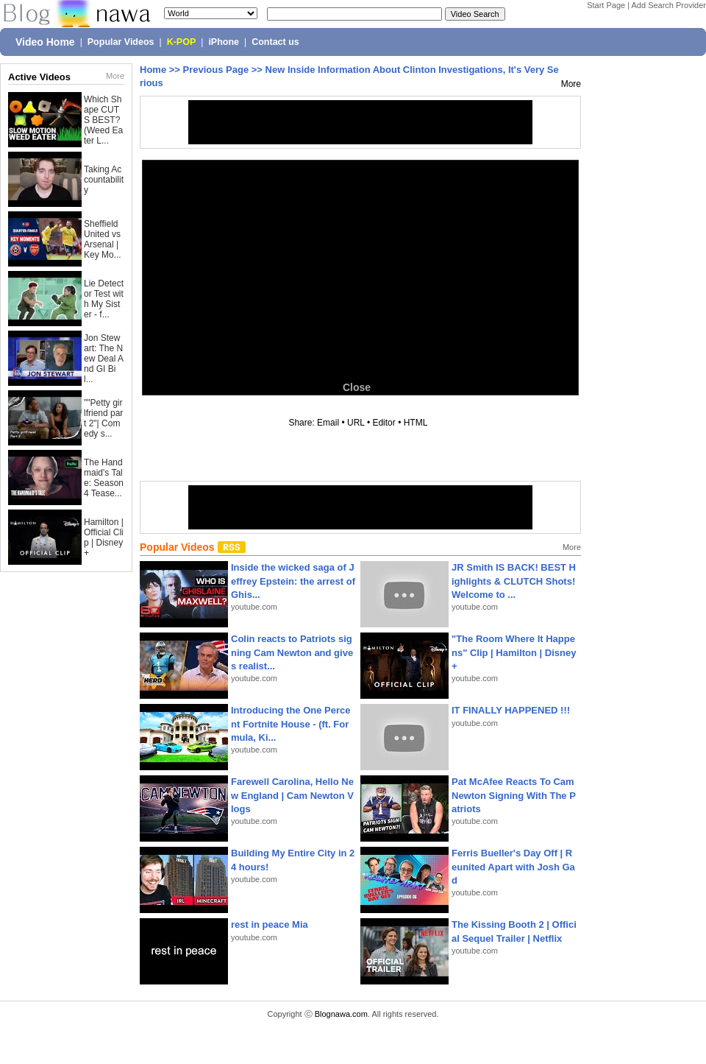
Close (357, 387)
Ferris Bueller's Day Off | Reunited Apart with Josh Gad (513, 866)
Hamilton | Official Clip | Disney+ (104, 537)
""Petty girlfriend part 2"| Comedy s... (103, 418)
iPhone (223, 42)
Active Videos (39, 76)
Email (328, 423)
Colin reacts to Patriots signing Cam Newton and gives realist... (292, 652)
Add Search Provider (669, 5)
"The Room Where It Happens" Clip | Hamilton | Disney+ (514, 652)
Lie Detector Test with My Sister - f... (104, 299)
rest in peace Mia (269, 924)
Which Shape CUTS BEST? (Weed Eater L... (103, 120)
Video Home (45, 42)
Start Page (606, 5)
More (115, 75)
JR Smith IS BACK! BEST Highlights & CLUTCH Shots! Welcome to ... (514, 580)
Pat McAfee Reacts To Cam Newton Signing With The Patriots (514, 795)
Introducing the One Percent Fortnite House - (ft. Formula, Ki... (291, 723)
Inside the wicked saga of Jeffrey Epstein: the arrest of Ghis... (293, 580)
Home (153, 69)
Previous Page (216, 69)
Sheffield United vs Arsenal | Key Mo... (102, 239)
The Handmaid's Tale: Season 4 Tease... (104, 477)
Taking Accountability (104, 179)
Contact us (275, 42)
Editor (383, 423)
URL (356, 423)
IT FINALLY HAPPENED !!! (511, 710)
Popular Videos (121, 42)
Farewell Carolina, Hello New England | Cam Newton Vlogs (292, 795)
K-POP (181, 42)
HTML (415, 423)
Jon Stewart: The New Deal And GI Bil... (104, 358)
